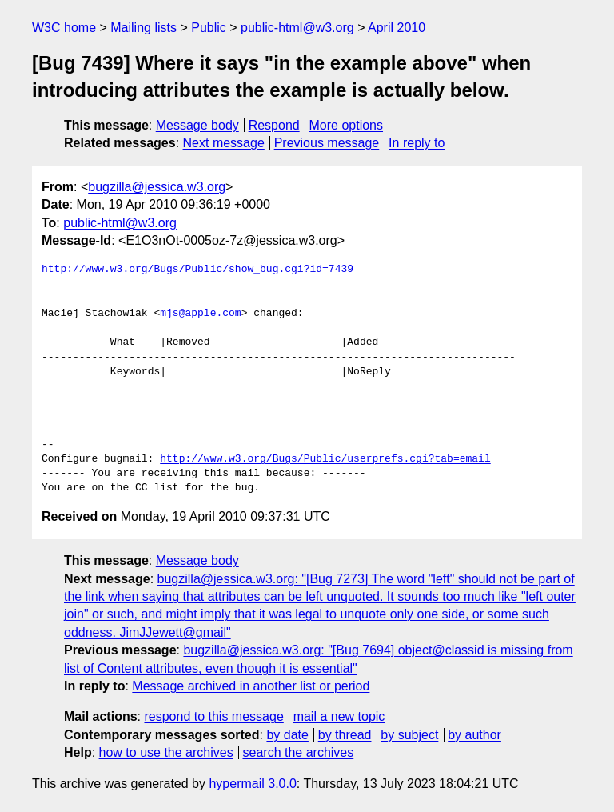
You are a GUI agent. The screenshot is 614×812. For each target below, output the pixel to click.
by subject (409, 735)
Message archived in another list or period (250, 686)
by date (287, 735)
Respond (274, 125)
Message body (197, 125)
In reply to (417, 143)
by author (474, 735)
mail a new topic (339, 716)
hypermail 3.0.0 (252, 783)
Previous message (327, 143)
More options (346, 125)
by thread (345, 735)
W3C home (64, 27)
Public (208, 27)
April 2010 (396, 27)
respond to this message (213, 716)
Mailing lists (143, 27)
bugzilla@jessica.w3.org (156, 187)
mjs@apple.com (200, 313)
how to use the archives (166, 752)
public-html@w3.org (297, 27)
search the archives (298, 752)
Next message (224, 143)
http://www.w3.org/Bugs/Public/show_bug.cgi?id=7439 (197, 269)
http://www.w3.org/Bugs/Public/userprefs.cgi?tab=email (325, 459)
